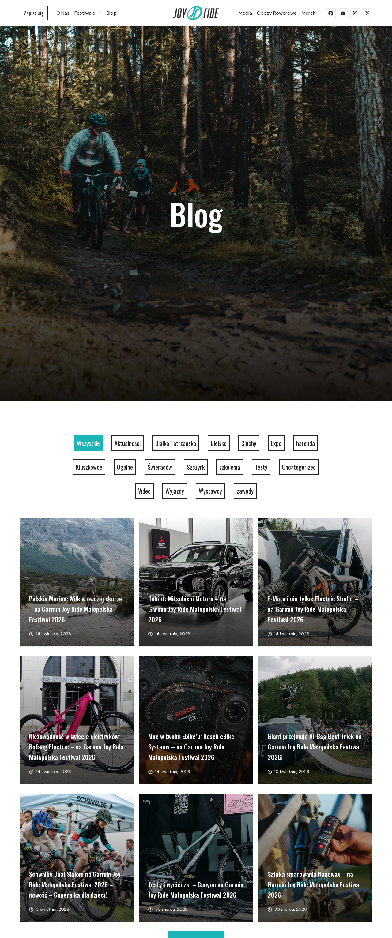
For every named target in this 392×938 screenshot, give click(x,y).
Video (144, 490)
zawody (245, 490)
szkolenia (229, 467)
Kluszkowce (89, 467)
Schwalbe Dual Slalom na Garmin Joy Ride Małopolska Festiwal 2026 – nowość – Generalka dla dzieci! (75, 884)
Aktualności (128, 443)
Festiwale (88, 13)
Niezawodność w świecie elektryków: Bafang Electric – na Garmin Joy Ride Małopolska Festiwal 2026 (76, 746)
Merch (309, 13)
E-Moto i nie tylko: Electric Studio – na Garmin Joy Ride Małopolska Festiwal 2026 (313, 609)
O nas (63, 13)
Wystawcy (210, 490)
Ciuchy (248, 443)
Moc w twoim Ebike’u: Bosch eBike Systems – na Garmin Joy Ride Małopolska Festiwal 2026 (191, 746)
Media (245, 13)
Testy (261, 467)
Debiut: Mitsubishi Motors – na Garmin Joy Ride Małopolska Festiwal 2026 (194, 609)
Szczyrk (196, 467)
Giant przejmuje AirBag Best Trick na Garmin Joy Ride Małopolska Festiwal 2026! (315, 746)
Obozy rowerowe (277, 13)
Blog (111, 13)
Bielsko (219, 443)
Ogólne (125, 467)
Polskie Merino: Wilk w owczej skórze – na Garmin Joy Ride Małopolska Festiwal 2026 (75, 609)
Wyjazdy (174, 490)
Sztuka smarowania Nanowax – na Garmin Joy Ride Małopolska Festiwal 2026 (314, 884)
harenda (305, 443)
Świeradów (160, 467)
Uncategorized (299, 467)
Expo (276, 443)
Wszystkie (88, 443)
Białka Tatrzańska (175, 443)
